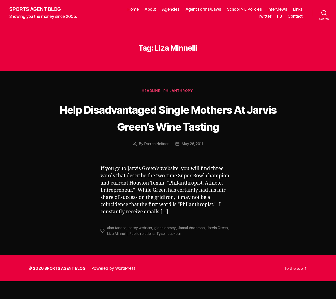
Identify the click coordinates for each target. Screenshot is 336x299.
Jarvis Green (220, 246)
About (150, 9)
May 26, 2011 (192, 162)
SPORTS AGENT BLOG (37, 9)
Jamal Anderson (193, 246)
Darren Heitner (155, 162)
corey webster (141, 246)
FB (279, 16)
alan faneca (117, 246)
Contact (295, 16)
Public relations (143, 251)
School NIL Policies (244, 9)
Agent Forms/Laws (203, 9)
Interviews (277, 9)
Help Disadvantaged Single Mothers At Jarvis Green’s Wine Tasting (168, 127)
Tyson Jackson (170, 251)
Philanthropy (180, 92)
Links (298, 9)
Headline (150, 92)
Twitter (265, 16)
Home (133, 9)
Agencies (171, 9)
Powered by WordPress (116, 285)
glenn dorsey (166, 246)
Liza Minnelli (117, 251)
